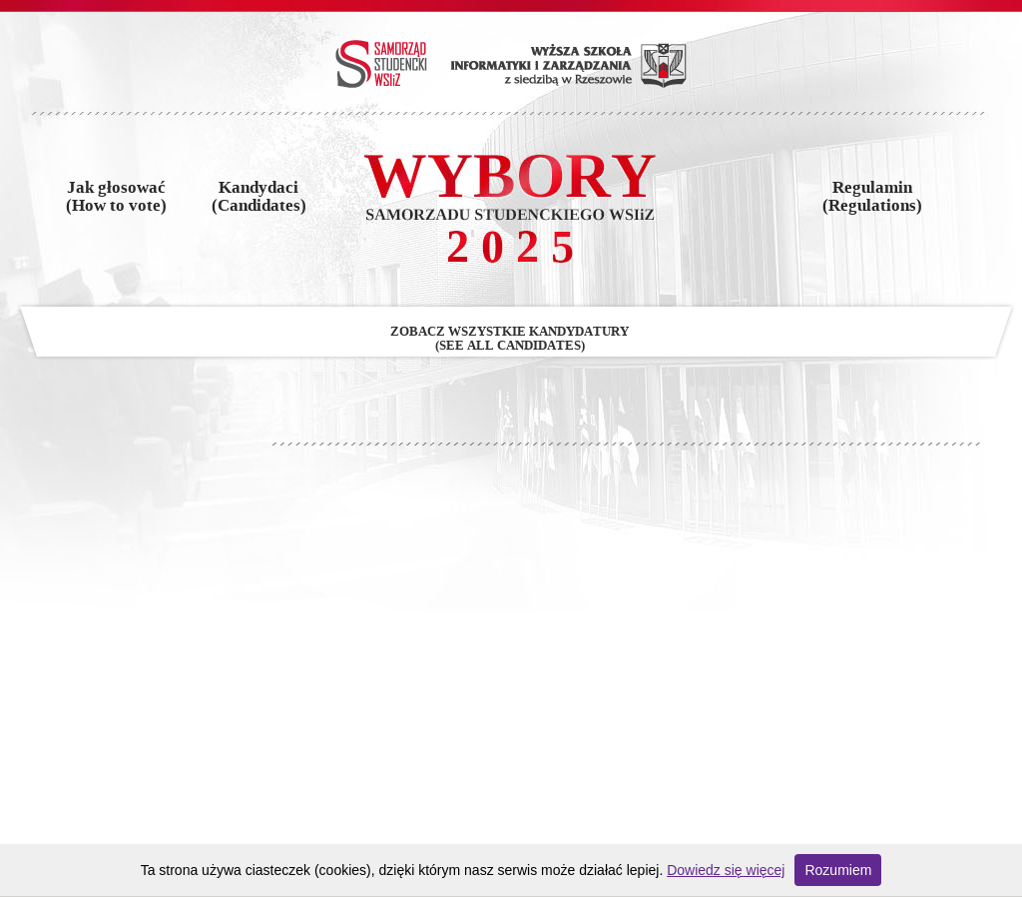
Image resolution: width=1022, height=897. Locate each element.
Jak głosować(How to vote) (116, 197)
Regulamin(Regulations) (872, 197)
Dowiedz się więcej (725, 870)
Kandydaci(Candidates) (259, 197)
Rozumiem (837, 870)
